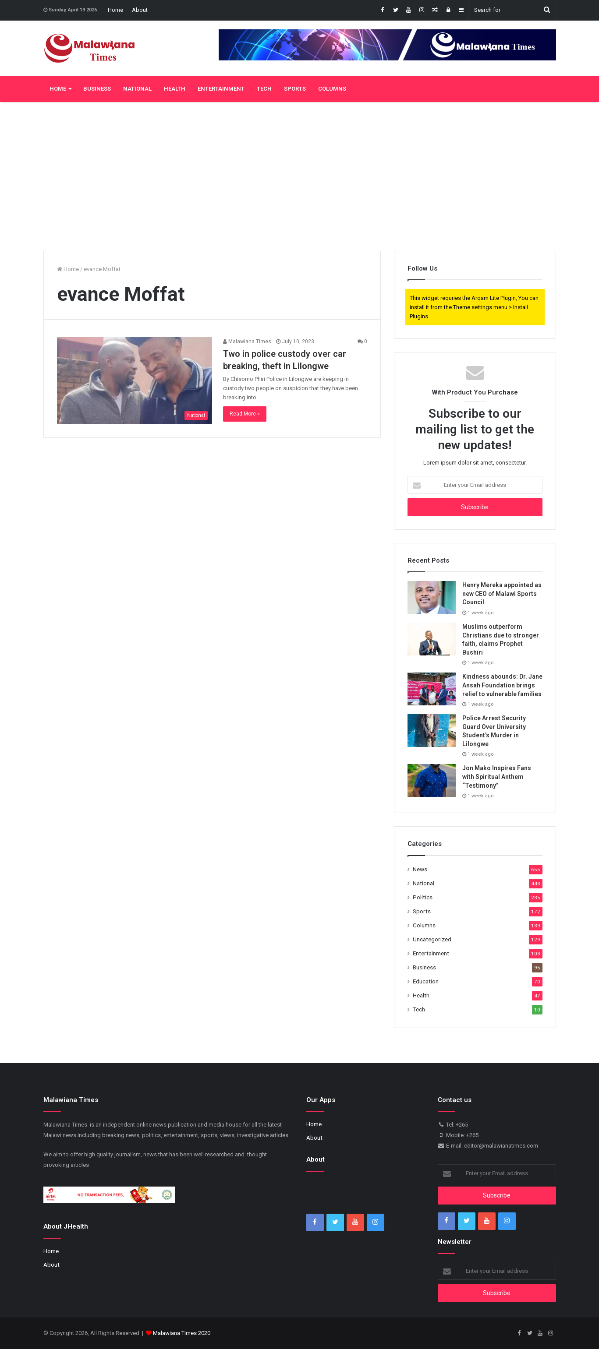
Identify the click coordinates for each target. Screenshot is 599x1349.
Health (174, 88)
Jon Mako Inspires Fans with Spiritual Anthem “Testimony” (496, 776)
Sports (295, 88)
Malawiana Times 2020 (181, 1333)
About (140, 10)
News (420, 869)
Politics (422, 897)
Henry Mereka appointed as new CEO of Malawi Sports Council (502, 593)
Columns (332, 88)
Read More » (245, 414)
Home (115, 10)
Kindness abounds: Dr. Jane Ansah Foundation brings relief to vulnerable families (502, 685)
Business (97, 88)
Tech (264, 88)
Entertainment (221, 88)
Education (426, 981)
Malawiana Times (247, 341)
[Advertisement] (300, 176)
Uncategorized (432, 939)
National (137, 88)
